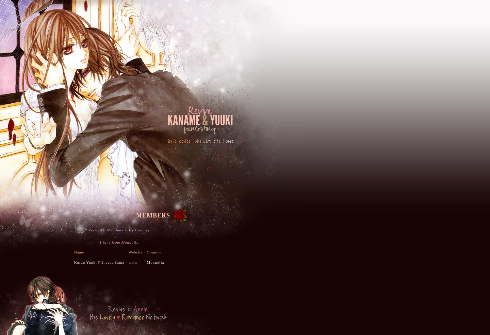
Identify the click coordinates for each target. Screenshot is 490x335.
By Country (139, 230)
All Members (112, 230)
